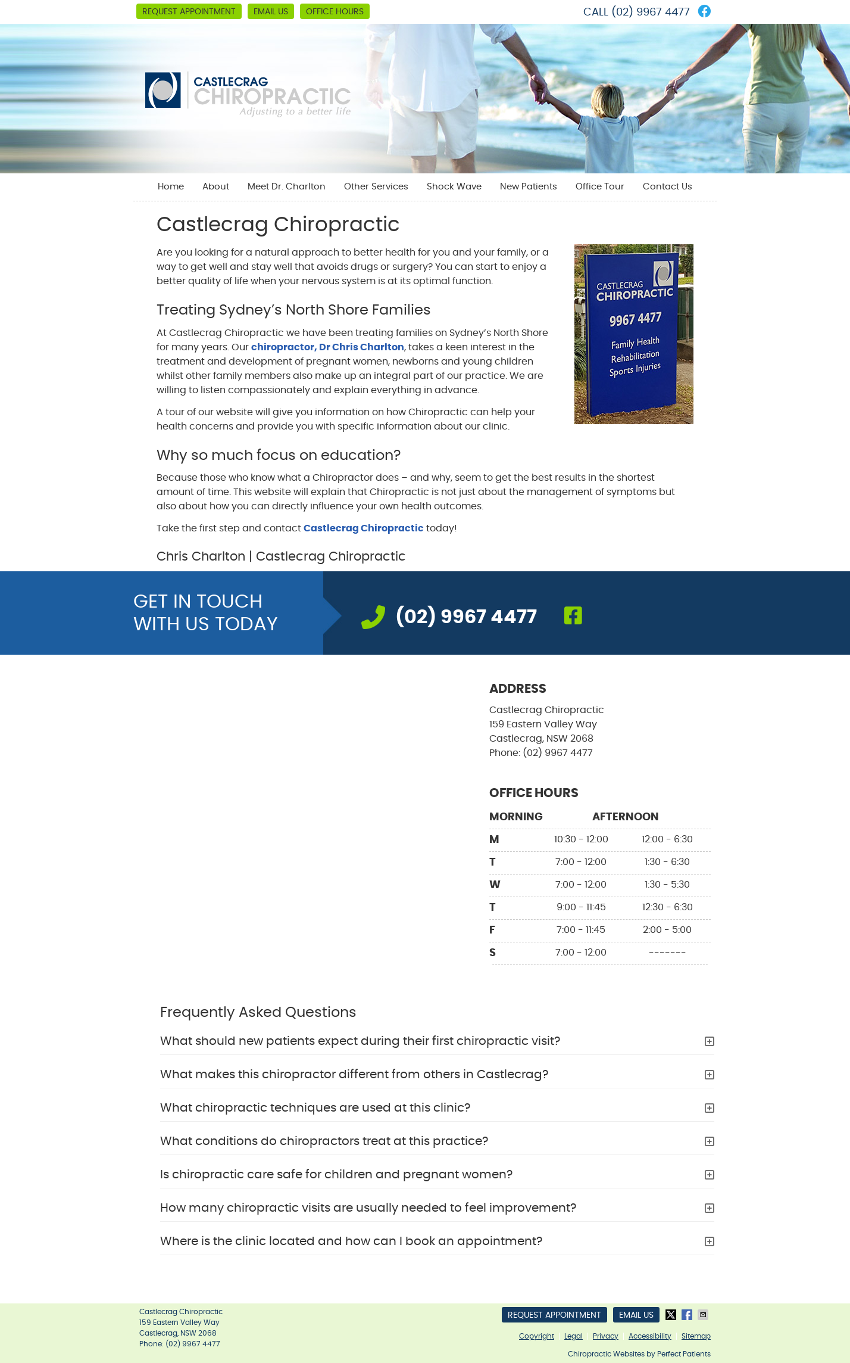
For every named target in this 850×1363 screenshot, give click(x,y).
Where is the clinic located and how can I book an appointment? (351, 1241)
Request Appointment (189, 12)
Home (171, 186)
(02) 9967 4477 (650, 12)
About (215, 186)
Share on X (672, 1314)
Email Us (271, 12)
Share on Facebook (688, 1314)
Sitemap (696, 1336)
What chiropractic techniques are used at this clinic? (315, 1108)
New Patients (528, 186)
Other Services (376, 186)
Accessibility (650, 1336)
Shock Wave (454, 186)
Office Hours (335, 12)
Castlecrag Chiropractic (364, 528)
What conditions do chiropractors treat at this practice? (324, 1141)
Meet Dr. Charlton (287, 186)
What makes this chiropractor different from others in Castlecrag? (354, 1075)
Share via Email (704, 1314)
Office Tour (600, 186)
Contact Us (667, 186)
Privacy (605, 1336)
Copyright (536, 1336)
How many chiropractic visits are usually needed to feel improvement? (368, 1208)
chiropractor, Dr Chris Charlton (327, 347)
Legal (573, 1336)
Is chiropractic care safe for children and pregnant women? (336, 1175)
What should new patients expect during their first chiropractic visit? (360, 1041)
